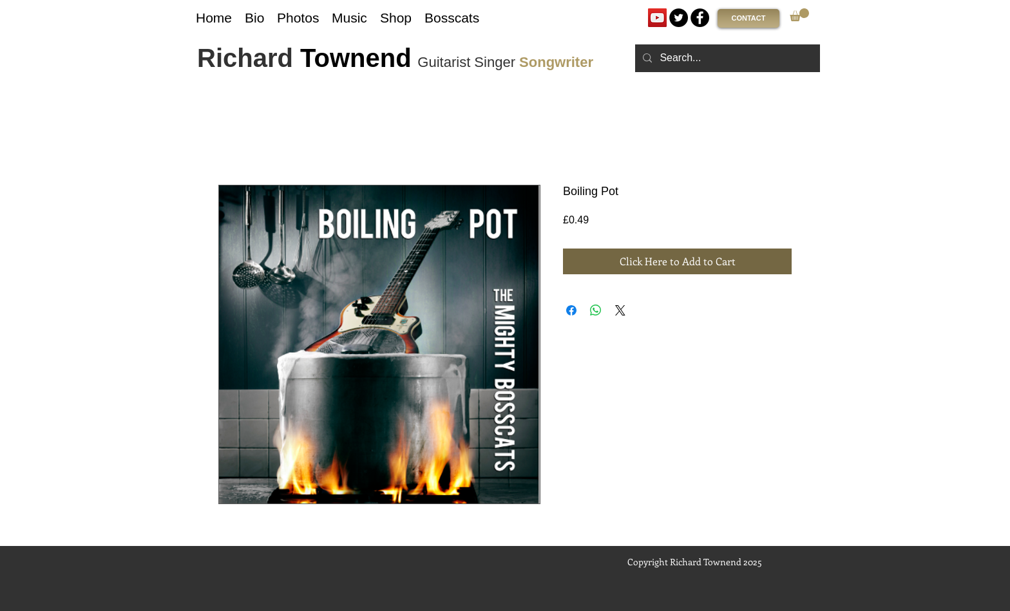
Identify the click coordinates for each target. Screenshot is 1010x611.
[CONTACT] (748, 18)
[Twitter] (678, 17)
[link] (799, 14)
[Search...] (726, 58)
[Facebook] (700, 17)
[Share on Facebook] (571, 310)
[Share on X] (620, 310)
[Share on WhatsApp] (596, 310)
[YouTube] (657, 17)
